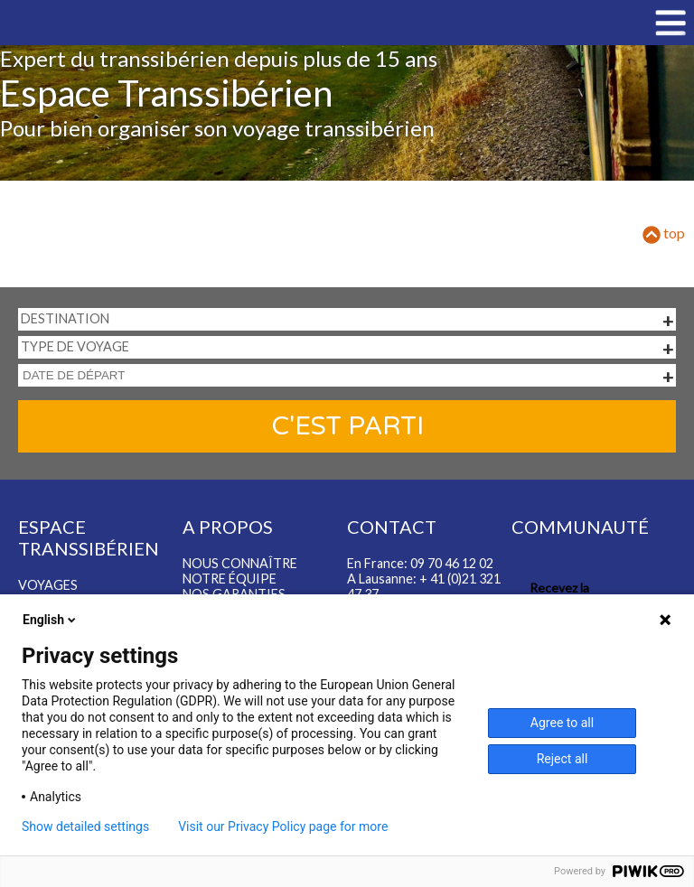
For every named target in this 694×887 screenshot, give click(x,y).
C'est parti (347, 426)
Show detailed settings (85, 826)
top (663, 232)
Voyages (48, 585)
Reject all (562, 759)
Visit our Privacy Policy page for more (283, 826)
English (51, 619)
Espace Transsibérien (166, 93)
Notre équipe (230, 578)
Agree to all (562, 722)
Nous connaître (240, 563)
